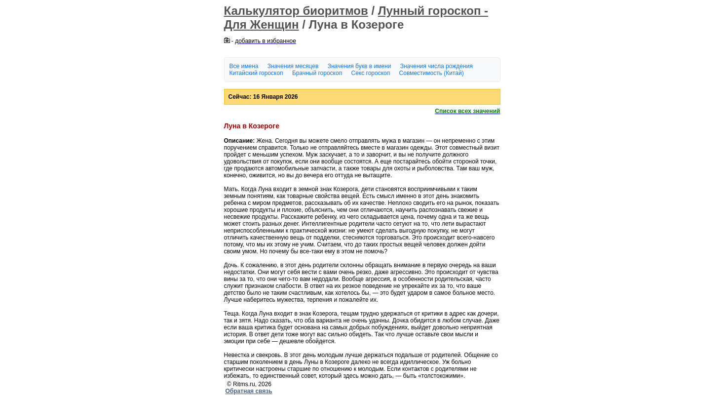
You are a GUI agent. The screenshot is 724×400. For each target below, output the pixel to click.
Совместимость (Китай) (431, 73)
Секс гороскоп (370, 73)
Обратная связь (249, 391)
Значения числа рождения (436, 66)
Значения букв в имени (359, 66)
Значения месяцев (293, 66)
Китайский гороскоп (256, 73)
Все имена (244, 66)
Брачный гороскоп (317, 73)
